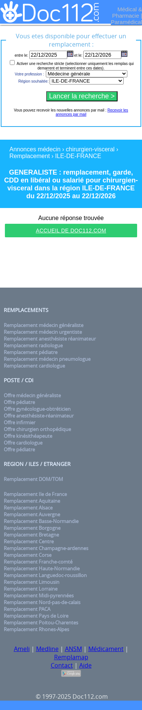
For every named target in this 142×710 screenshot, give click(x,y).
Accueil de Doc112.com (71, 231)
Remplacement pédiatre (30, 352)
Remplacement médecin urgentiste (43, 332)
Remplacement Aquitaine (32, 500)
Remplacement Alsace (28, 507)
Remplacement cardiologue (34, 365)
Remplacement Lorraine (30, 588)
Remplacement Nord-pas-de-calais (42, 602)
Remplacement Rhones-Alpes (36, 629)
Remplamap (71, 657)
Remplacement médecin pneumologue (47, 359)
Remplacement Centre (29, 541)
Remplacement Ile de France (35, 494)
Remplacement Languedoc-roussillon (45, 575)
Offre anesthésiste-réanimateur (39, 415)
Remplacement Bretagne (31, 534)
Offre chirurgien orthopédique (37, 429)
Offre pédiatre (19, 402)
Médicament (106, 649)
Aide (85, 665)
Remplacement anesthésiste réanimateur (50, 338)
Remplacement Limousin (31, 582)
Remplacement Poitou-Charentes (41, 622)
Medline (47, 649)
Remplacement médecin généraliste (43, 325)
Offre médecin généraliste (32, 395)
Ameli (22, 649)
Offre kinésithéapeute (28, 436)
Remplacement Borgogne (32, 528)
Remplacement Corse (27, 555)
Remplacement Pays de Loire (36, 615)
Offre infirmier (19, 422)
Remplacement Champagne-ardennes (46, 548)
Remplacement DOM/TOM (33, 479)
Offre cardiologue (23, 442)
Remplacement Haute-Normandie (42, 568)
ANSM (73, 649)
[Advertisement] (71, 263)
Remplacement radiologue (33, 345)
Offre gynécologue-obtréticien (37, 408)
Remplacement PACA (27, 609)
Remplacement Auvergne (32, 514)
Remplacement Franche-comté (38, 561)
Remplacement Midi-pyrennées (39, 595)
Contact (62, 665)
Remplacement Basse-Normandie (41, 521)
